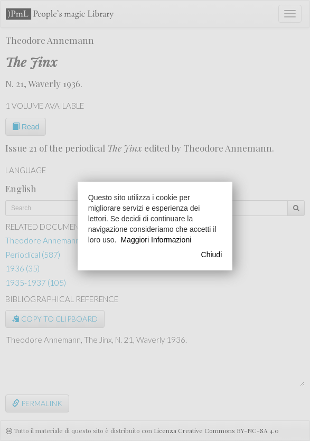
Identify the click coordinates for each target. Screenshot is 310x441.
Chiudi (211, 254)
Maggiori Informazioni (155, 240)
